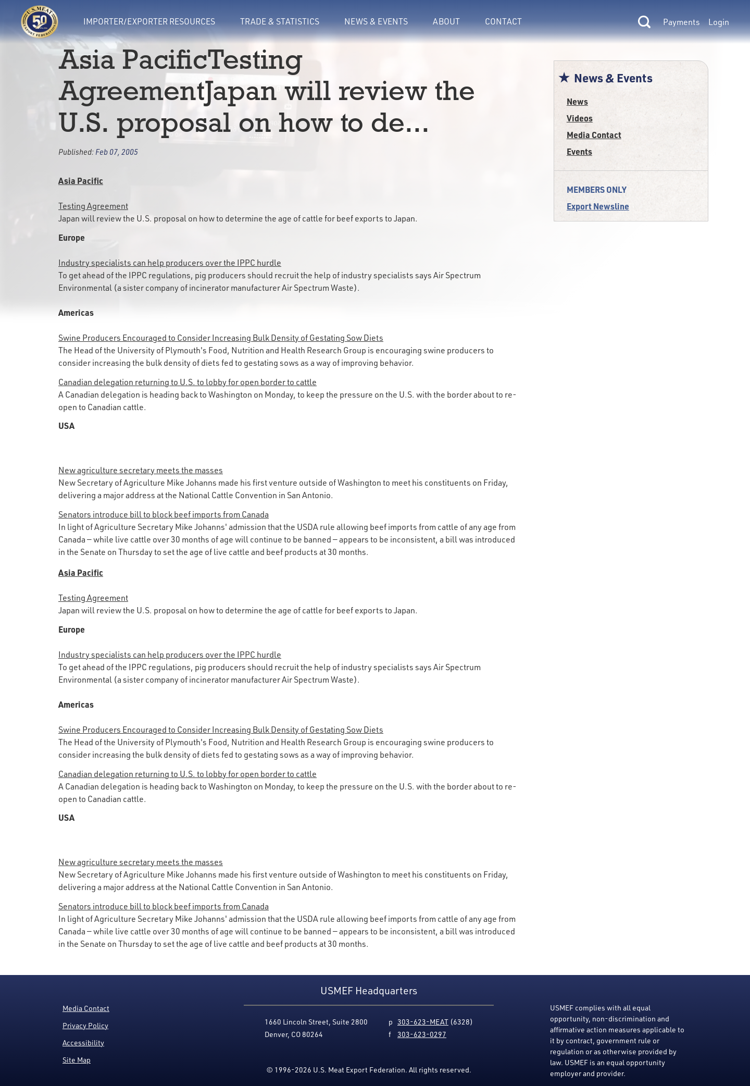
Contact (503, 21)
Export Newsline (598, 206)
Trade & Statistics (279, 21)
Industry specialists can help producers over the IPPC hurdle (169, 262)
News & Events (376, 21)
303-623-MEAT (422, 1021)
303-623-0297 (421, 1034)
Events (579, 151)
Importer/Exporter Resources (149, 21)
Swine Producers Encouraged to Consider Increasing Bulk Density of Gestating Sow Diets (220, 337)
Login (718, 22)
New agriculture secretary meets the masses (140, 470)
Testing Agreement (93, 206)
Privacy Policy (85, 1025)
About (446, 21)
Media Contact (594, 134)
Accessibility (83, 1042)
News (577, 101)
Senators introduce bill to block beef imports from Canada (163, 514)
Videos (580, 118)
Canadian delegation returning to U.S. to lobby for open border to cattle (187, 382)
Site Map (77, 1059)
